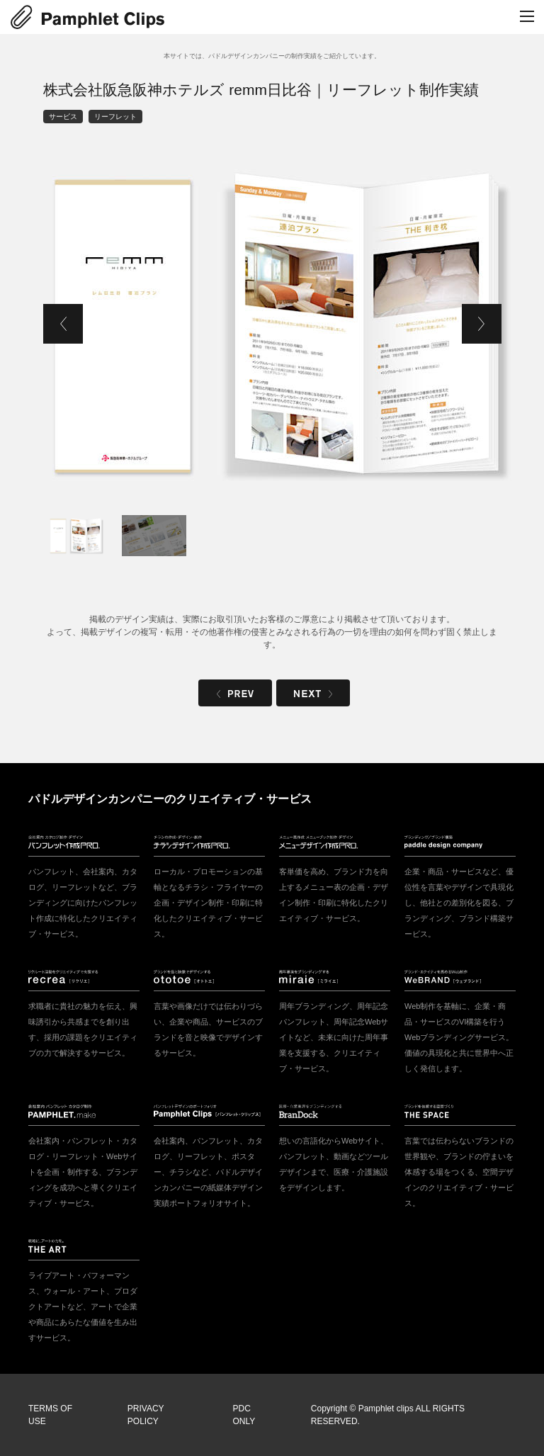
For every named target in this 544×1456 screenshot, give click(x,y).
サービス (63, 116)
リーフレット (115, 116)
